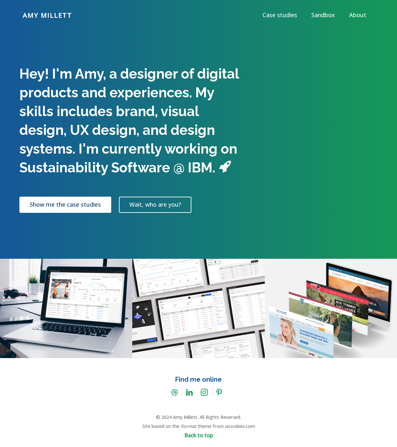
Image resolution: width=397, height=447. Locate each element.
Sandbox (323, 15)
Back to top (198, 435)
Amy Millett (47, 15)
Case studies (280, 15)
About (357, 15)
